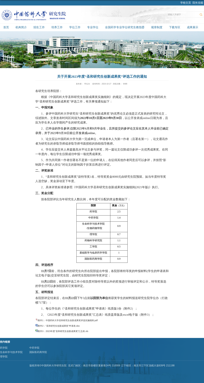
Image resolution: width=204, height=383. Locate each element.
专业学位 (92, 27)
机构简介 (21, 27)
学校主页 (185, 2)
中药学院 (34, 347)
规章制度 (156, 27)
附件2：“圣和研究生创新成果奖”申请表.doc (59, 326)
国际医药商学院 (38, 352)
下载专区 (174, 27)
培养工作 (57, 27)
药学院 (4, 347)
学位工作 (75, 27)
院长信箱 (198, 2)
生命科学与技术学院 (11, 352)
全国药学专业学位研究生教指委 (125, 27)
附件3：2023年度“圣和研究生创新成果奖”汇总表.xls (63, 331)
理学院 (4, 356)
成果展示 (192, 27)
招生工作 (39, 27)
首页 (6, 27)
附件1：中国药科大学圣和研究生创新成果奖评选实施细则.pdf (68, 320)
